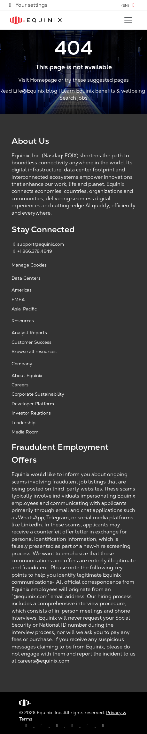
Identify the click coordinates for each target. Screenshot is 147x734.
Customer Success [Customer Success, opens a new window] (31, 342)
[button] (129, 5)
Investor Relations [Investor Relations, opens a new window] (31, 413)
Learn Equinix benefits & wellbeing (103, 90)
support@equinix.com (38, 244)
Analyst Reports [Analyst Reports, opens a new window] (29, 332)
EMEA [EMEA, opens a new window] (18, 299)
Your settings (27, 5)
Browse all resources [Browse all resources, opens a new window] (34, 351)
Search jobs (73, 98)
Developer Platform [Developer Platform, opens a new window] (33, 404)
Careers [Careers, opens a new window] (20, 385)
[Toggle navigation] (128, 20)
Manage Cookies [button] (29, 265)
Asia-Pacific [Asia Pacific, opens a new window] (24, 309)
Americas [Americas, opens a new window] (22, 290)
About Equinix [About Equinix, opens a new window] (27, 375)
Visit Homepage (37, 80)
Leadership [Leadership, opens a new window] (23, 422)
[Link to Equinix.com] (36, 20)
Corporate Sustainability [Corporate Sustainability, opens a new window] (38, 394)
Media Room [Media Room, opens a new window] (25, 432)
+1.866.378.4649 (32, 251)
